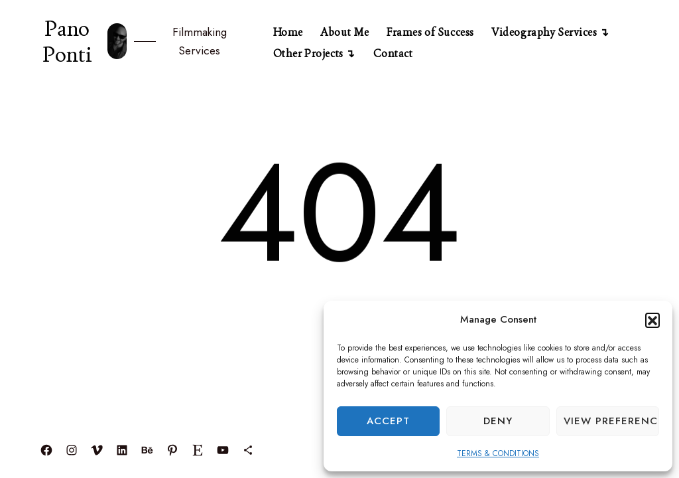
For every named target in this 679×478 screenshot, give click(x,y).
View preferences (611, 421)
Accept (388, 421)
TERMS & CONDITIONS (498, 453)
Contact (393, 53)
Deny (498, 421)
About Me (344, 32)
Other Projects (308, 53)
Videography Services (544, 32)
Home (288, 32)
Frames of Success (430, 32)
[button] (652, 320)
